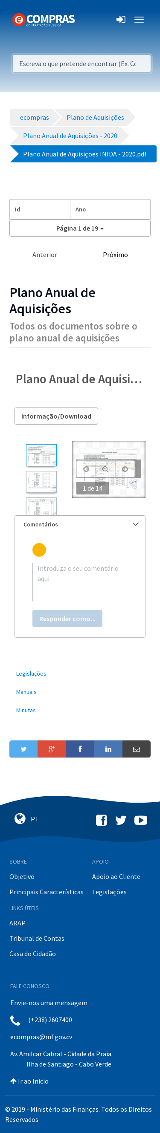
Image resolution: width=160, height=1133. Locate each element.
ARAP (17, 923)
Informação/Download (56, 416)
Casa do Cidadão (32, 953)
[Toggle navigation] (87, 20)
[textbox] (80, 582)
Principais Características (46, 891)
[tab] (80, 524)
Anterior (44, 254)
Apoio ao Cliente (116, 876)
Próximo (115, 254)
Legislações (109, 891)
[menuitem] (80, 673)
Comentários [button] (81, 524)
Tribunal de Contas (36, 938)
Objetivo (22, 876)
